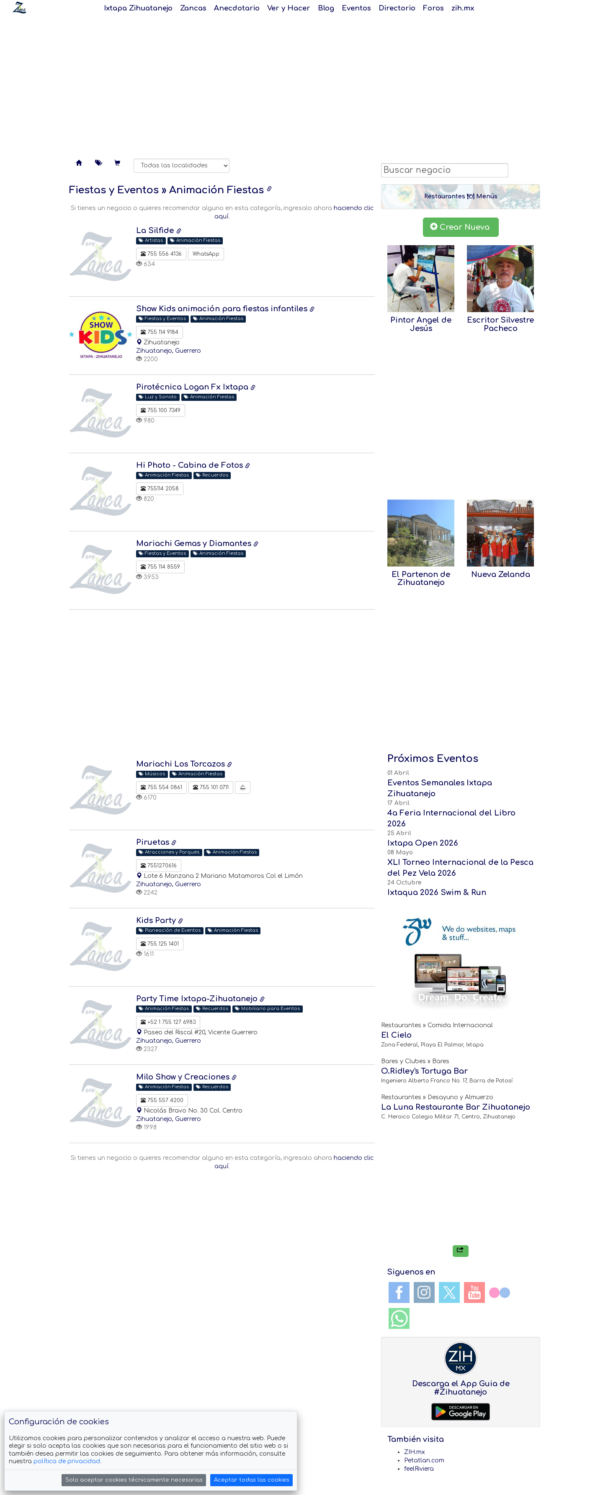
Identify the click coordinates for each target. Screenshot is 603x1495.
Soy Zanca (19, 7)
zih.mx (462, 8)
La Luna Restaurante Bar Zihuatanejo (455, 1107)
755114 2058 (160, 489)
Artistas (151, 240)
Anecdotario (237, 8)
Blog (326, 8)
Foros (433, 8)
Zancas (193, 8)
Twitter (449, 1292)
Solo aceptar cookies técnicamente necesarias (134, 1480)
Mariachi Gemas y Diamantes (194, 543)
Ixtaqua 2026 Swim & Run (436, 892)
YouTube (474, 1292)
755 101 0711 (211, 787)
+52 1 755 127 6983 (168, 1022)
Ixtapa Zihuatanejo (138, 8)
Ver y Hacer (288, 8)
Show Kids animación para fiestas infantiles (222, 309)
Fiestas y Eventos (114, 190)
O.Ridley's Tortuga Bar (424, 1071)
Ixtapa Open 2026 (422, 843)
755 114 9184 (159, 332)
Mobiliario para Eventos (267, 1008)
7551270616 (159, 866)
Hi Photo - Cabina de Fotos (190, 465)
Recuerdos (212, 475)
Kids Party (157, 920)
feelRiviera (419, 1469)
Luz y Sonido (158, 397)
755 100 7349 (160, 410)
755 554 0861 (161, 787)
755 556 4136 (161, 254)
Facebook (399, 1292)
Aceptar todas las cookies (251, 1480)
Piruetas (153, 842)
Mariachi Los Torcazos (181, 764)
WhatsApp (206, 254)
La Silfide (156, 230)
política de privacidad (67, 1461)
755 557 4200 (162, 1100)
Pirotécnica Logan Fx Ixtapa (193, 387)
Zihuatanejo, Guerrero (168, 351)
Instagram (424, 1292)
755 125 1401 (160, 944)
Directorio (397, 8)
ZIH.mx (414, 1452)
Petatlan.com (424, 1460)
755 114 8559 (160, 567)
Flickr (499, 1292)
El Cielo (396, 1035)
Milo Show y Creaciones (184, 1077)
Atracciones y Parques (169, 852)
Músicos (152, 774)
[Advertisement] (301, 83)
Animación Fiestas (216, 190)
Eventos (356, 8)
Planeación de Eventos (170, 930)
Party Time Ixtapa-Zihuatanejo (198, 999)
